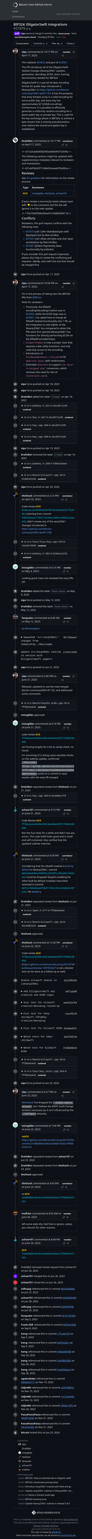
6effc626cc (63, 1342)
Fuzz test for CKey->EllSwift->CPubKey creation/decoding (36, 1017)
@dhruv (36, 297)
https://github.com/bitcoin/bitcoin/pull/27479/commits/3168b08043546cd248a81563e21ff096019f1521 (48, 1143)
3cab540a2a (64, 1369)
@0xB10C (56, 1532)
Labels (15, 11)
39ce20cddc (27, 1427)
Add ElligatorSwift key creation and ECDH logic (38, 993)
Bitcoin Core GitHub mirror (32, 5)
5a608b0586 (64, 1360)
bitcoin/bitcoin (71, 1519)
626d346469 (69, 1297)
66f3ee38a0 (69, 1324)
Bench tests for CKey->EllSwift (37, 1038)
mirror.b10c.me (68, 1535)
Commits (40, 43)
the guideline (33, 178)
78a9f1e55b (27, 1418)
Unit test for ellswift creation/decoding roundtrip (40, 1004)
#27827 (30, 245)
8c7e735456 (69, 1315)
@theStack (28, 1102)
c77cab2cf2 (63, 1333)
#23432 (41, 62)
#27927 (30, 238)
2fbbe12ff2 (67, 1405)
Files (57, 43)
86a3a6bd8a (68, 1288)
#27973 (30, 231)
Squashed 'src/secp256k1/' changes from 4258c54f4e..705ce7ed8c (40, 641)
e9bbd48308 (64, 1351)
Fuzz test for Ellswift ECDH (43, 1028)
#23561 (63, 62)
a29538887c (67, 1387)
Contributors (18, 16)
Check (71, 43)
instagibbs (38, 193)
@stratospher (32, 628)
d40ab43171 (28, 1382)
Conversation (22, 43)
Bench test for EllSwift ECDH (38, 1050)
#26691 (36, 891)
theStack (50, 193)
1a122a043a (67, 1396)
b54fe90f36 (67, 1306)
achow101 (61, 193)
